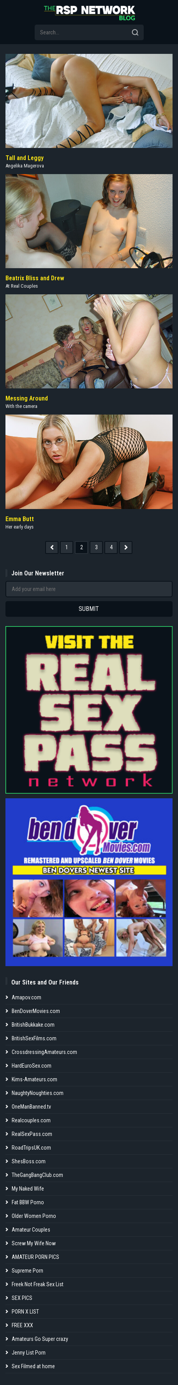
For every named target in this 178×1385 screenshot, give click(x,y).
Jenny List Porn (29, 1352)
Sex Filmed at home (33, 1366)
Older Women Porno (34, 1216)
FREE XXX (22, 1325)
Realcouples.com (31, 1120)
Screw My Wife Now (34, 1243)
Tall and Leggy (24, 158)
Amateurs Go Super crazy (40, 1339)
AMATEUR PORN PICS (35, 1257)
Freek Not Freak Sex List (37, 1284)
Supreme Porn (27, 1271)
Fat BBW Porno (28, 1202)
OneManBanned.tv (31, 1107)
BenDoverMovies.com (36, 1011)
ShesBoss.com (29, 1161)
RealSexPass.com (32, 1134)
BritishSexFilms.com (34, 1038)
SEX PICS (22, 1298)
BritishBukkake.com (33, 1025)
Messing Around (26, 398)
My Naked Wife (28, 1189)
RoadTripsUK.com (31, 1148)
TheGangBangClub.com (37, 1175)
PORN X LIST (25, 1311)
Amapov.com (26, 997)
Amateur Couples (31, 1230)
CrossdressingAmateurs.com (44, 1052)
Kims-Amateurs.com (34, 1079)
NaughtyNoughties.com (37, 1093)
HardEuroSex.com (31, 1066)
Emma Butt (19, 519)
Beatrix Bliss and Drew (34, 278)
